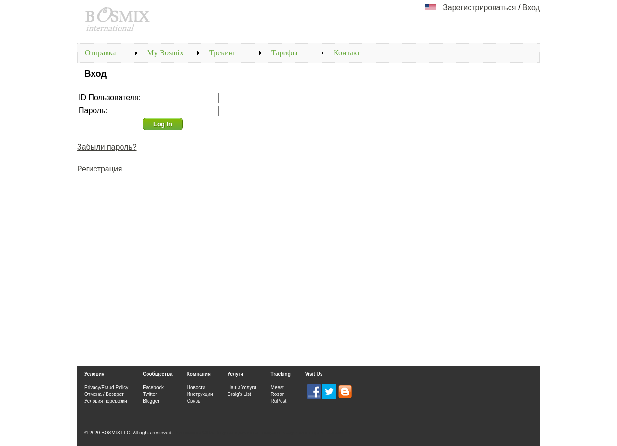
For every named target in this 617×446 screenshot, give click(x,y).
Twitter (150, 394)
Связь (194, 401)
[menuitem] (109, 53)
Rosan (278, 394)
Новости (196, 387)
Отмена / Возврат (104, 394)
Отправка (100, 53)
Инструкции (200, 394)
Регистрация (99, 169)
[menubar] (233, 53)
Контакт (347, 53)
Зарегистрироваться (479, 7)
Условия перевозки (105, 401)
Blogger (151, 401)
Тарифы (284, 53)
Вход (531, 7)
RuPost (279, 401)
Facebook (153, 387)
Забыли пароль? (107, 147)
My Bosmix (165, 53)
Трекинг (222, 53)
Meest (277, 387)
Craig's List (239, 394)
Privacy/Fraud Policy (106, 387)
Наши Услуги (242, 387)
